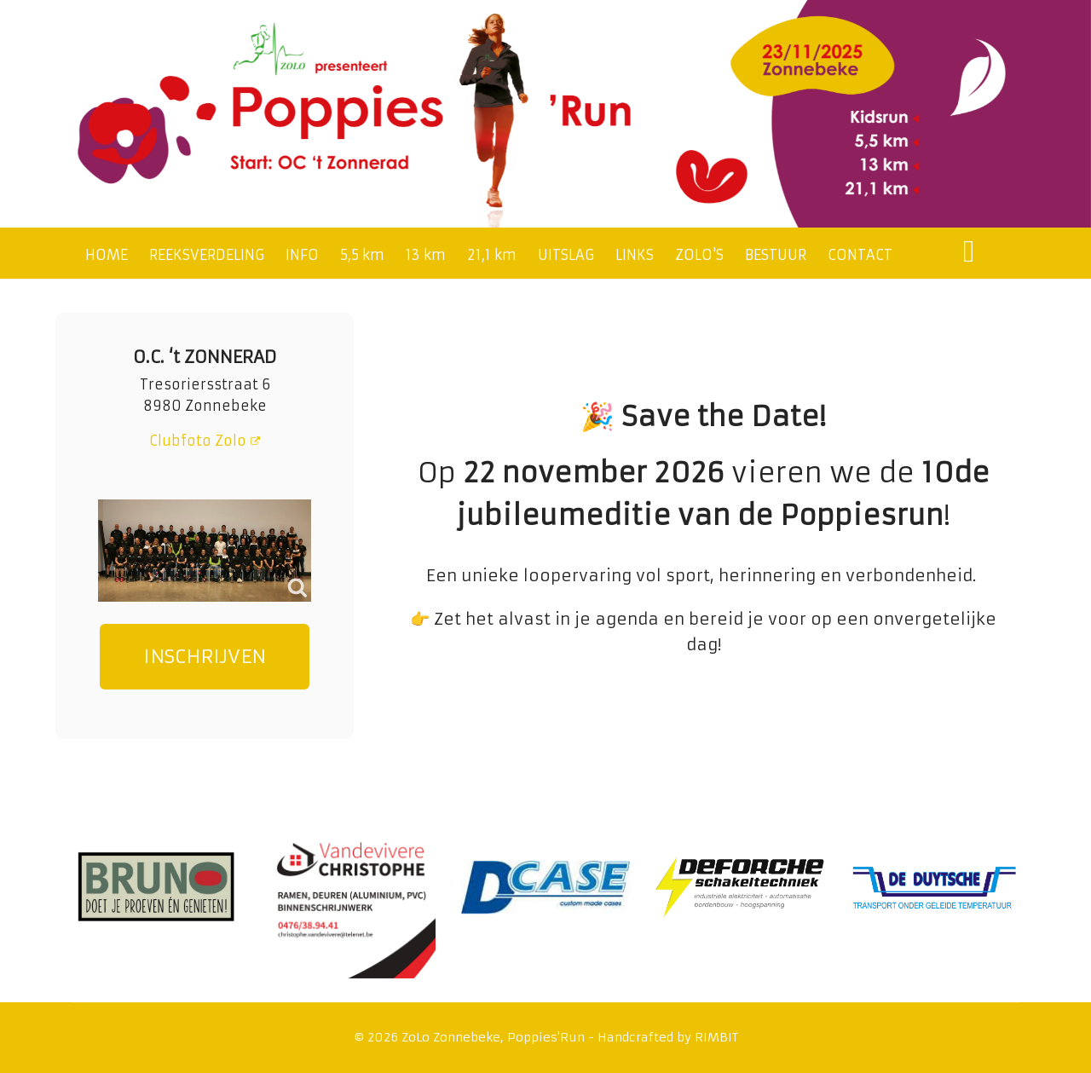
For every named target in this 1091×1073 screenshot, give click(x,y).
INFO (302, 254)
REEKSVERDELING (206, 254)
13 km (426, 254)
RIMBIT (716, 1037)
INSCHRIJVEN (204, 656)
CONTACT (860, 254)
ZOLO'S (699, 254)
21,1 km (492, 254)
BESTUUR (775, 254)
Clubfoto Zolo (204, 440)
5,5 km (362, 254)
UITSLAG (566, 254)
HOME (106, 254)
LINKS (634, 254)
